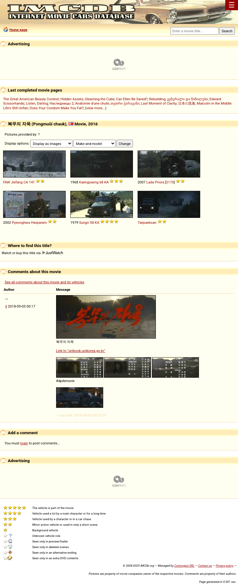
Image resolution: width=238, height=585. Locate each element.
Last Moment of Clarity (159, 103)
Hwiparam (39, 222)
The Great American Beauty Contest (31, 99)
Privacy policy (224, 565)
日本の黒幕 (186, 103)
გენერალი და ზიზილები (187, 99)
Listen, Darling (37, 103)
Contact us (205, 565)
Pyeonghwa (21, 222)
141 (32, 182)
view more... (95, 108)
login (24, 443)
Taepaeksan (147, 222)
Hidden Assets (71, 99)
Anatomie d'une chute (92, 103)
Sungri (84, 222)
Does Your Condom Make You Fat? (57, 108)
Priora (159, 182)
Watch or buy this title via (32, 253)
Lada (150, 182)
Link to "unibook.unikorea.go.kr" (80, 351)
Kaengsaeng (89, 182)
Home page (18, 30)
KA (106, 182)
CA (26, 182)
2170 (170, 182)
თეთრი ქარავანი (125, 103)
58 (92, 222)
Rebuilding (157, 99)
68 (101, 182)
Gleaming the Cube (100, 99)
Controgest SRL (184, 565)
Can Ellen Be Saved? (131, 99)
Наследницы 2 (61, 103)
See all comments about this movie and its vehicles (44, 282)
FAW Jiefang (13, 182)
